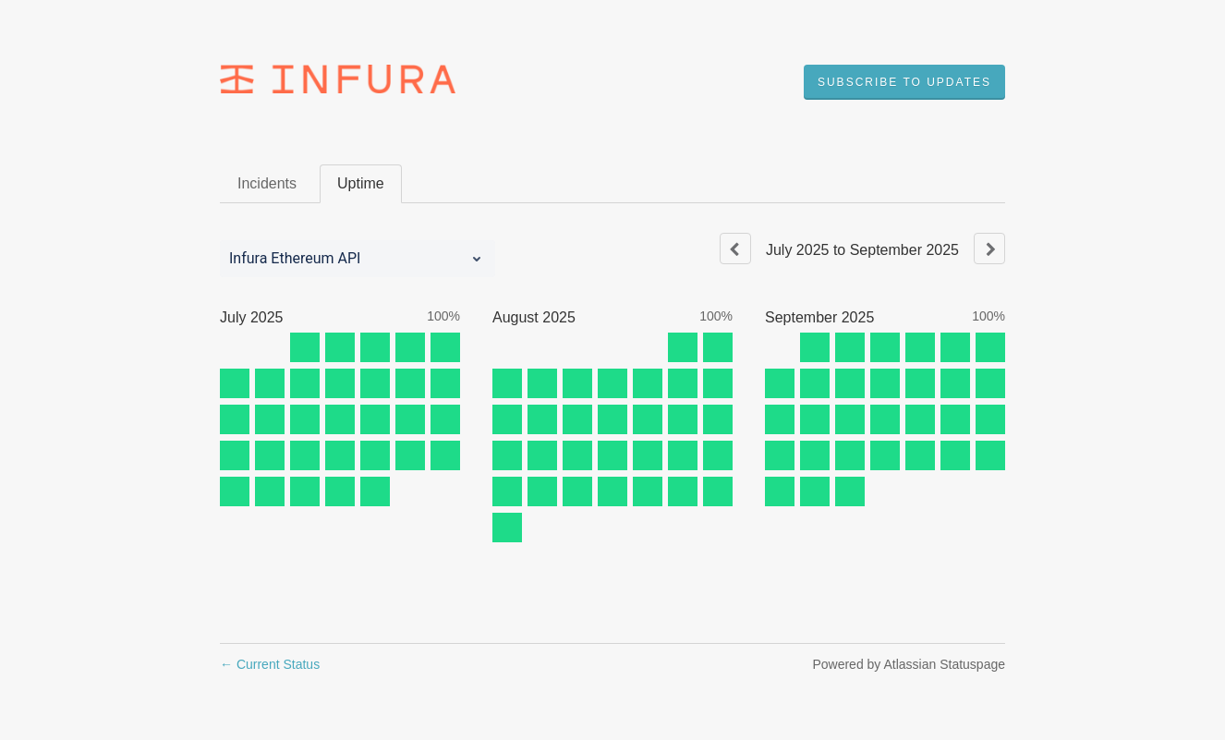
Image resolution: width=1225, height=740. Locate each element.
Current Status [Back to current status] (270, 664)
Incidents (267, 183)
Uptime (360, 183)
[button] (904, 82)
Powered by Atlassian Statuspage (908, 664)
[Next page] (989, 248)
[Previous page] (735, 248)
